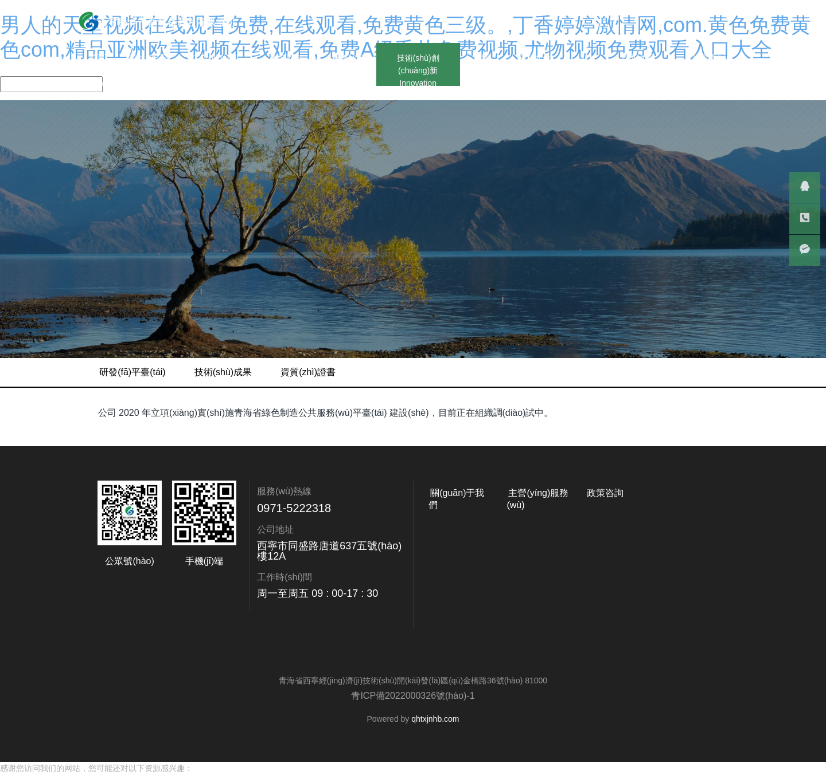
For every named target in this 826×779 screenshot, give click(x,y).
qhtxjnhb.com (435, 718)
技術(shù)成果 (613, 372)
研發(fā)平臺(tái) (523, 372)
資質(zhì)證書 (699, 372)
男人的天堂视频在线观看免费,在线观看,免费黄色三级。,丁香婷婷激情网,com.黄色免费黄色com (169, 772)
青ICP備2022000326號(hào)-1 (412, 696)
